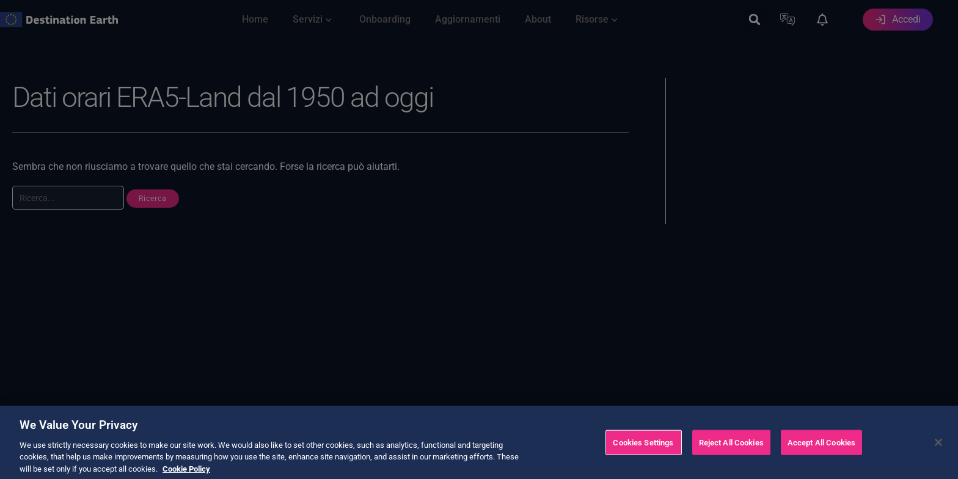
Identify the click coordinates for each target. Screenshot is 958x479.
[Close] (938, 458)
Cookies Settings (643, 458)
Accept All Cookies (821, 458)
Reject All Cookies (731, 458)
